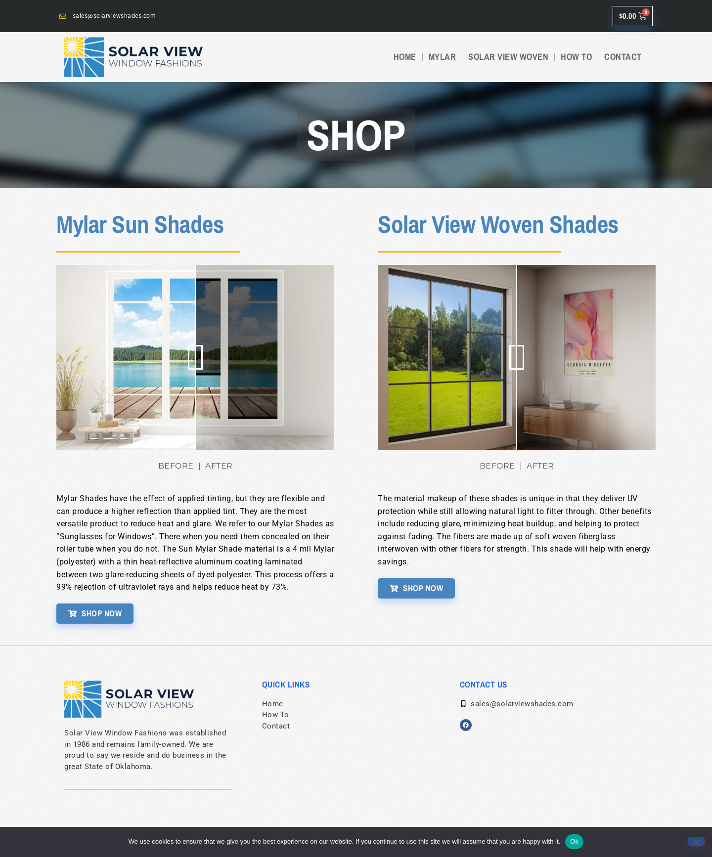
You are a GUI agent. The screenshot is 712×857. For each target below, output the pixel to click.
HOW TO (576, 56)
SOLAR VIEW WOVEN (508, 56)
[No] (696, 841)
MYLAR (442, 56)
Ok (574, 841)
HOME (405, 56)
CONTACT (623, 56)
